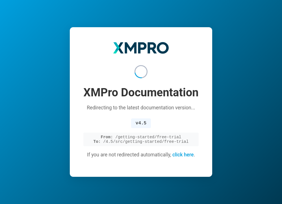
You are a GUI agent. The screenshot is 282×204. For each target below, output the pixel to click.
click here (183, 156)
